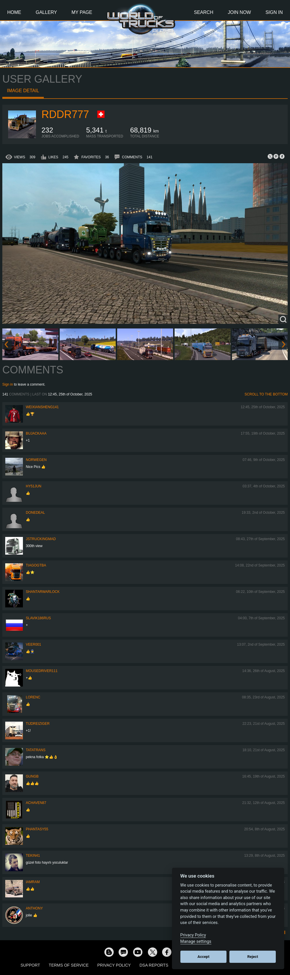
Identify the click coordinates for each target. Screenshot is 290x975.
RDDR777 (65, 114)
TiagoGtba (36, 565)
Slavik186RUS (38, 618)
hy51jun (33, 486)
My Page (82, 12)
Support (30, 965)
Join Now (239, 12)
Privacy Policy (114, 965)
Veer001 (33, 644)
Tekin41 (33, 856)
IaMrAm (33, 882)
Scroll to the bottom (266, 394)
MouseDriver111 (41, 671)
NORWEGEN (36, 460)
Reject (252, 956)
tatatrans (36, 750)
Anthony (34, 908)
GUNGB (32, 776)
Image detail (23, 90)
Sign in (7, 384)
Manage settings (195, 941)
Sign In (274, 12)
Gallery (46, 12)
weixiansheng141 (42, 407)
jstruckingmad (41, 539)
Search (203, 12)
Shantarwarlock (42, 592)
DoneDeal (35, 513)
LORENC (33, 697)
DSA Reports (153, 965)
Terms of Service (68, 965)
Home (14, 12)
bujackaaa (36, 433)
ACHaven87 (36, 803)
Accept (203, 956)
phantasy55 (37, 829)
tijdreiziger (38, 724)
